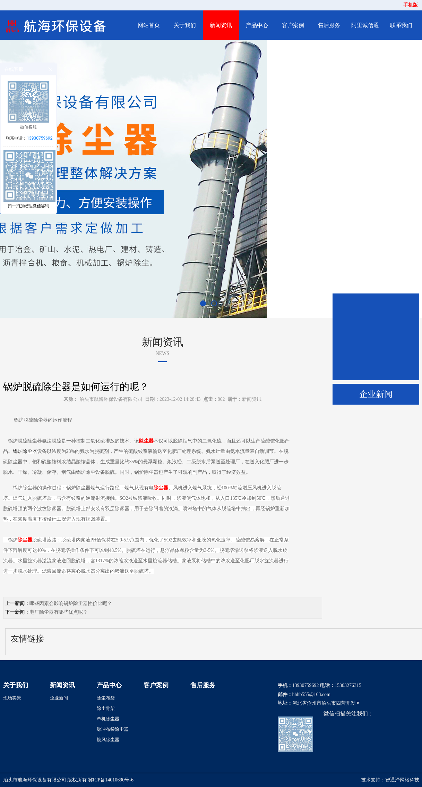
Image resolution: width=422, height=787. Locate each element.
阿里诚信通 (365, 25)
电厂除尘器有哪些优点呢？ (58, 612)
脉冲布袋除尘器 (112, 729)
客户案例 (293, 25)
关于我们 (185, 25)
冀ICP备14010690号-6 (111, 779)
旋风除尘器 (108, 739)
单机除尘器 (108, 718)
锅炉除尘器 (25, 451)
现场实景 (12, 698)
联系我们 (401, 25)
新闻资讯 (221, 25)
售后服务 (329, 25)
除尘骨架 (106, 708)
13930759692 (39, 138)
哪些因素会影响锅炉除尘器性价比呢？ (70, 603)
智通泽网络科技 (402, 779)
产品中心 (257, 25)
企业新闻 (376, 394)
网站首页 (149, 25)
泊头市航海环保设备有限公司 (111, 399)
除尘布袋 (106, 698)
